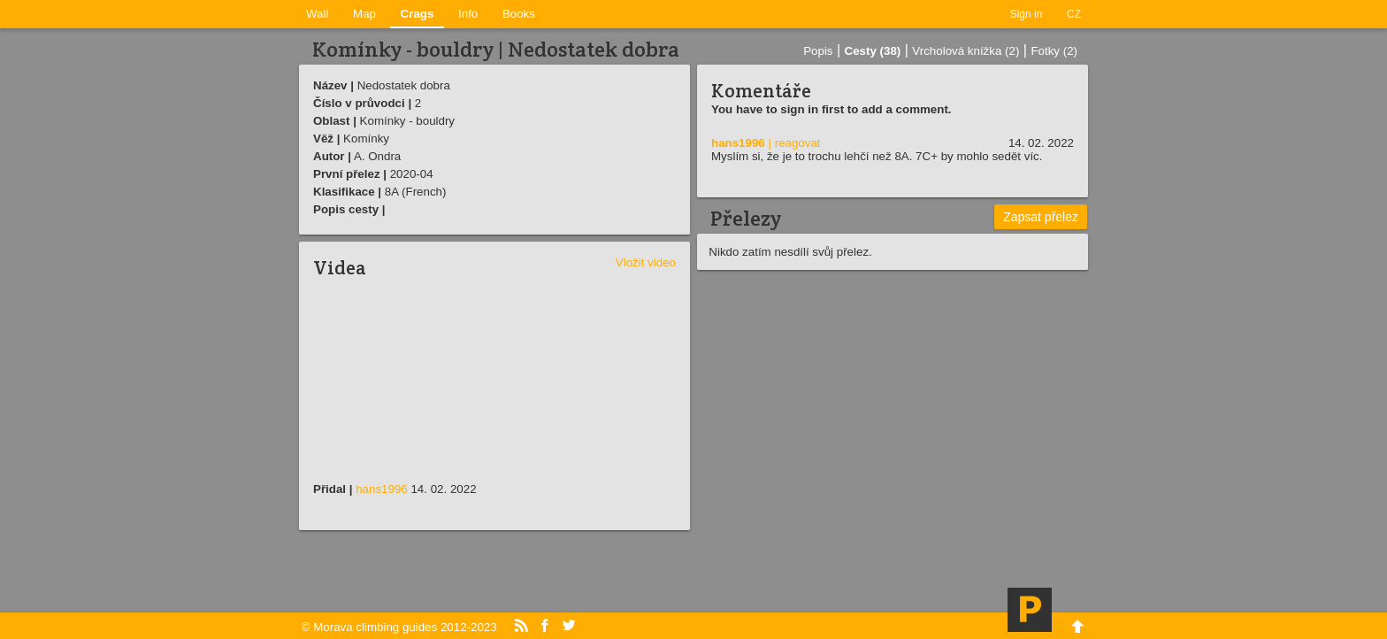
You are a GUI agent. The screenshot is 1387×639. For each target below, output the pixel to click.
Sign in (1026, 14)
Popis (817, 51)
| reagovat (794, 143)
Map (364, 13)
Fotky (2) (1054, 51)
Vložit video (646, 262)
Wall (317, 13)
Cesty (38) (873, 51)
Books (518, 13)
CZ (1074, 14)
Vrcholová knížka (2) (965, 51)
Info (468, 13)
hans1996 (382, 489)
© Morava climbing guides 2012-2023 (399, 627)
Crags (417, 13)
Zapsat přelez (1040, 217)
